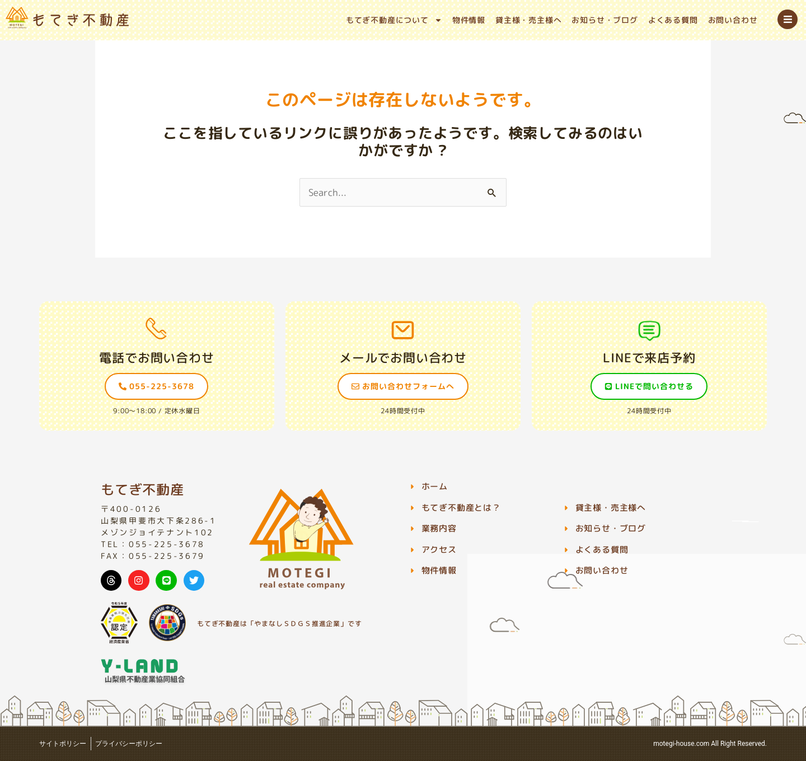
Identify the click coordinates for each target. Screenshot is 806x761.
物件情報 (468, 20)
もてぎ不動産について (394, 20)
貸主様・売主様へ (528, 20)
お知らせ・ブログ (604, 20)
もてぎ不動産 (142, 489)
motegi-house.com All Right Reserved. (710, 744)
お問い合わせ (733, 20)
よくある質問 (673, 20)
